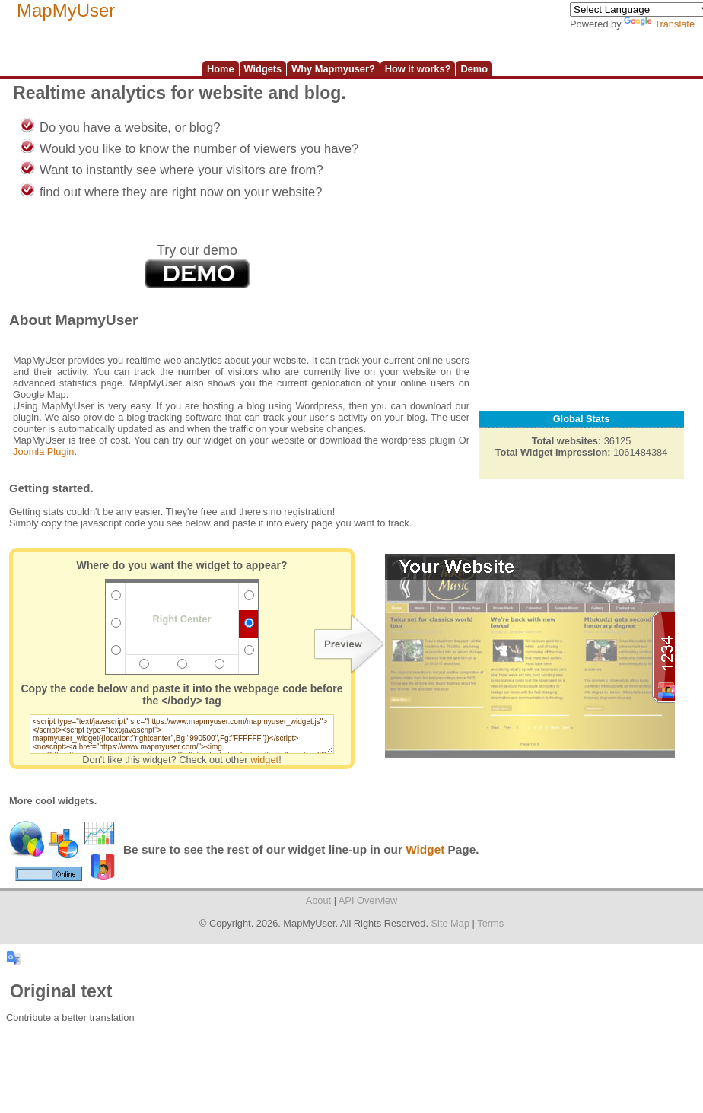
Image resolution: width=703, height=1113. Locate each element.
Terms (490, 923)
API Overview (368, 900)
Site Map (450, 923)
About (318, 900)
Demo (474, 69)
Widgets (263, 69)
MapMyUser (66, 10)
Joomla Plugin (43, 451)
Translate (659, 24)
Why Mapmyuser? (333, 69)
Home (220, 69)
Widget (425, 849)
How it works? (418, 69)
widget (264, 759)
